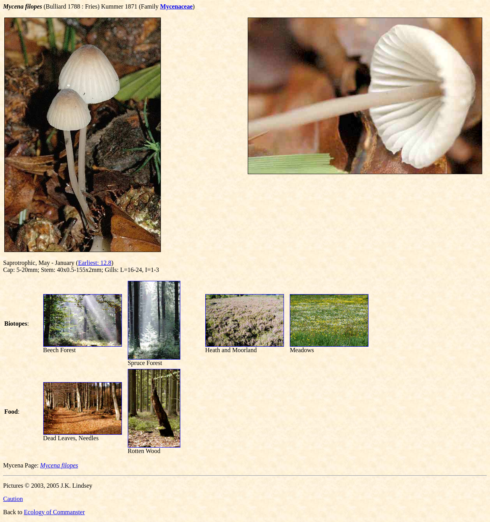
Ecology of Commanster (54, 512)
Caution (13, 499)
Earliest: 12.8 (94, 262)
